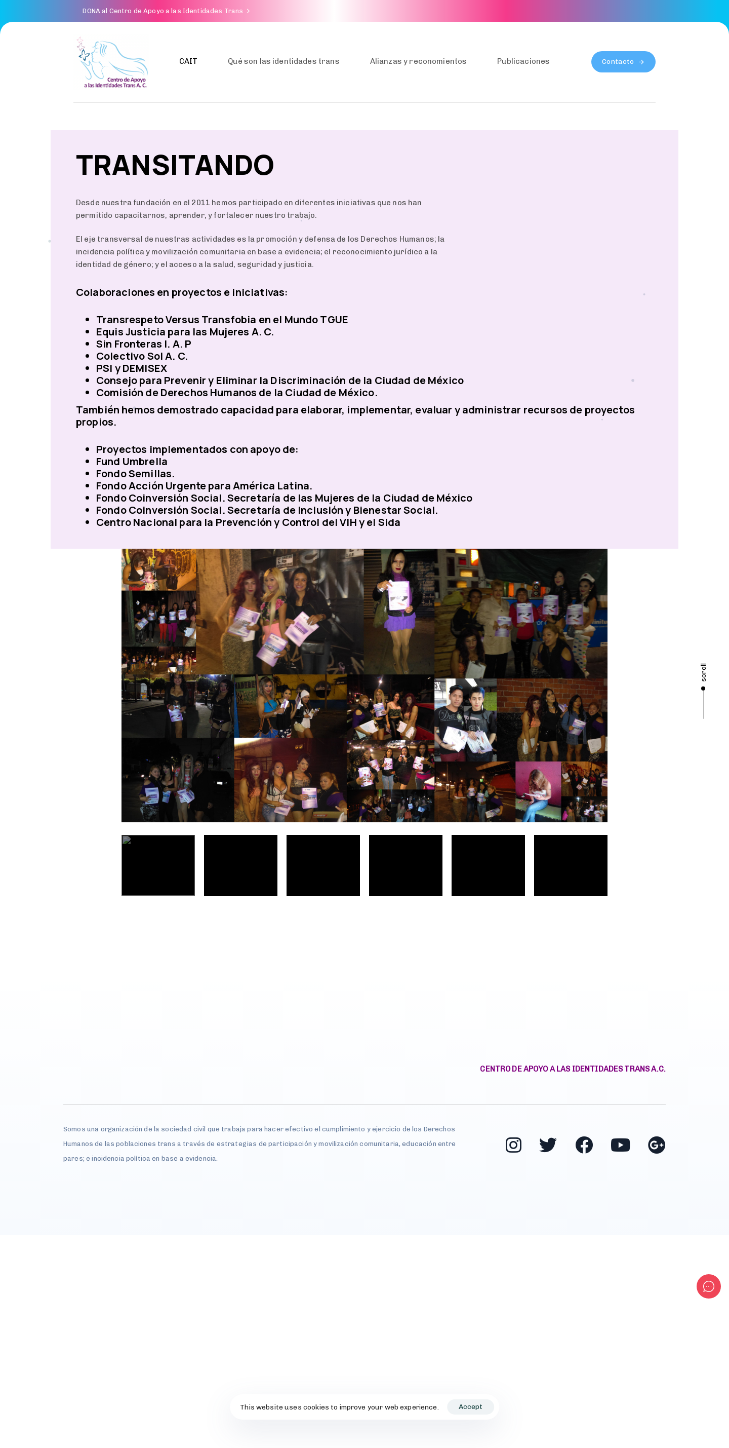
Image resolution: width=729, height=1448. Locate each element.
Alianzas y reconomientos (418, 61)
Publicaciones (523, 61)
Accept (470, 1406)
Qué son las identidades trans (283, 61)
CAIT (188, 61)
